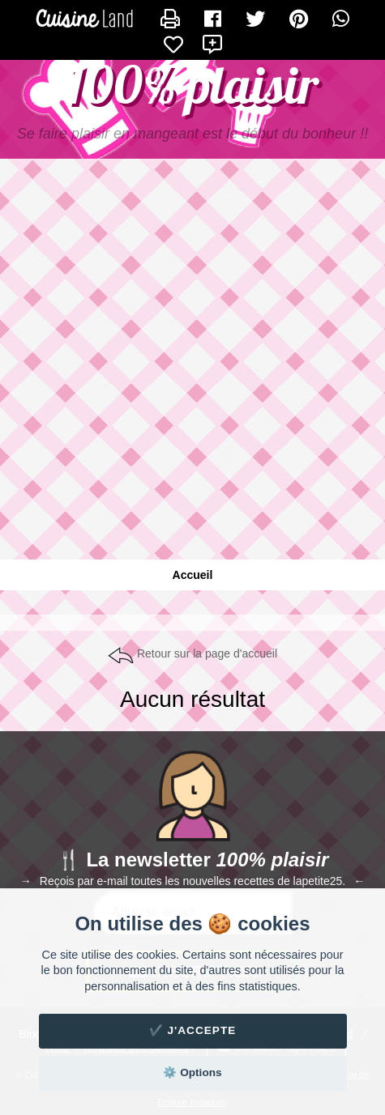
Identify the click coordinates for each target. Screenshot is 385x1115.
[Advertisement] (192, 367)
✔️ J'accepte (193, 1030)
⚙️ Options (192, 1072)
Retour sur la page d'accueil (207, 653)
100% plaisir (193, 84)
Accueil (193, 574)
